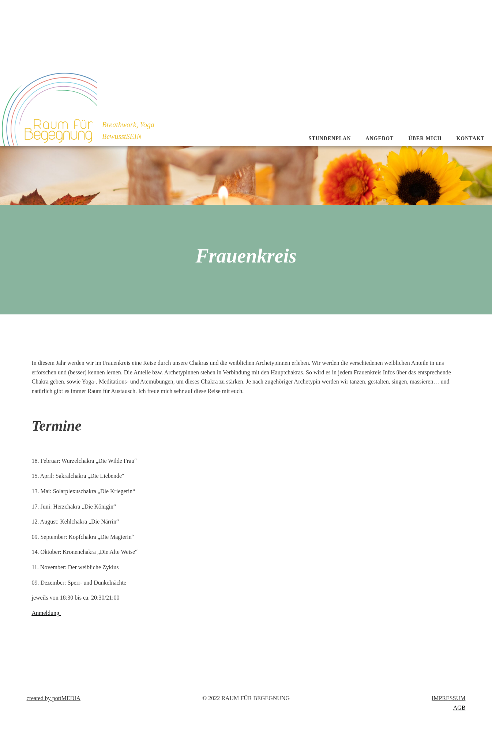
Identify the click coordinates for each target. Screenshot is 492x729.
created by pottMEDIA (54, 698)
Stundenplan (329, 138)
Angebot (379, 138)
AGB (459, 708)
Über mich (425, 138)
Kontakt (470, 138)
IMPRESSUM (448, 698)
